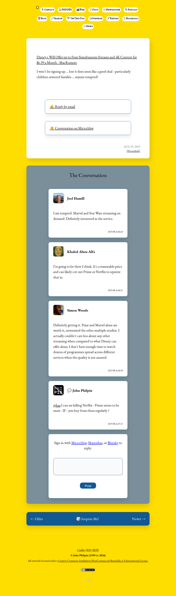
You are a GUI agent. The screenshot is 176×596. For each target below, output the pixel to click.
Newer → (138, 520)
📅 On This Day (76, 18)
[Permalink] (133, 151)
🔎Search (56, 18)
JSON (95, 552)
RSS (88, 552)
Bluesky (113, 442)
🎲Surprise (95, 18)
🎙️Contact (47, 10)
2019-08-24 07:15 (115, 423)
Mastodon (95, 442)
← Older (37, 520)
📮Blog (42, 18)
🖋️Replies (113, 18)
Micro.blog (79, 442)
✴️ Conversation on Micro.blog (72, 128)
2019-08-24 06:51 (115, 290)
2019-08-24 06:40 (115, 231)
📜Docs (93, 10)
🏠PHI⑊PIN (65, 10)
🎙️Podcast (131, 10)
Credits (81, 552)
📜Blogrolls (130, 18)
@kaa (56, 405)
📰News (88, 26)
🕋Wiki (80, 10)
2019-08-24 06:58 (115, 370)
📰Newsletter (111, 10)
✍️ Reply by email (62, 106)
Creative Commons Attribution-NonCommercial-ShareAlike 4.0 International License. (103, 562)
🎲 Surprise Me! (87, 520)
